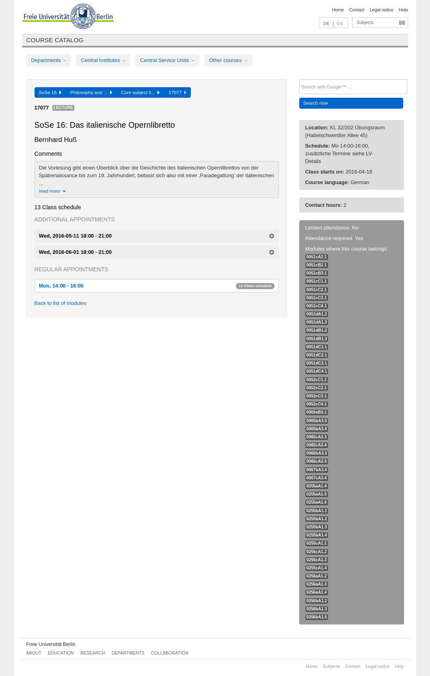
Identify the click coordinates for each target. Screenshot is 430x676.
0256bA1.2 (317, 601)
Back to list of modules (60, 303)
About (33, 652)
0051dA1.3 (317, 322)
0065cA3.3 (317, 437)
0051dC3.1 (317, 363)
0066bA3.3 (317, 453)
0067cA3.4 (317, 478)
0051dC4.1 (317, 371)
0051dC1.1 (317, 347)
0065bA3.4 (317, 429)
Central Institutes (103, 60)
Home (338, 9)
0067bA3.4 (317, 470)
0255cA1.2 (317, 551)
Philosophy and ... (91, 92)
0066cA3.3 (317, 461)
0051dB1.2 (317, 330)
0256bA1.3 (317, 609)
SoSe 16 (50, 92)
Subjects (365, 22)
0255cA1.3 (317, 560)
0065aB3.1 (317, 412)
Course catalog (55, 39)
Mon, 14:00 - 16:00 (156, 286)
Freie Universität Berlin (51, 644)
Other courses (228, 60)
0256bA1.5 (317, 617)
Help (403, 9)
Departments (49, 60)
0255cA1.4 (317, 568)
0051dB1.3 (317, 339)
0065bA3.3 (317, 420)
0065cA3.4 (317, 445)
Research (92, 652)
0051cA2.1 (317, 257)
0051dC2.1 (317, 355)
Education (60, 652)
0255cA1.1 (317, 543)
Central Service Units (167, 60)
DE (327, 23)
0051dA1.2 (317, 314)
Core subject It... (140, 92)
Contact (356, 9)
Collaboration (169, 652)
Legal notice (381, 9)
